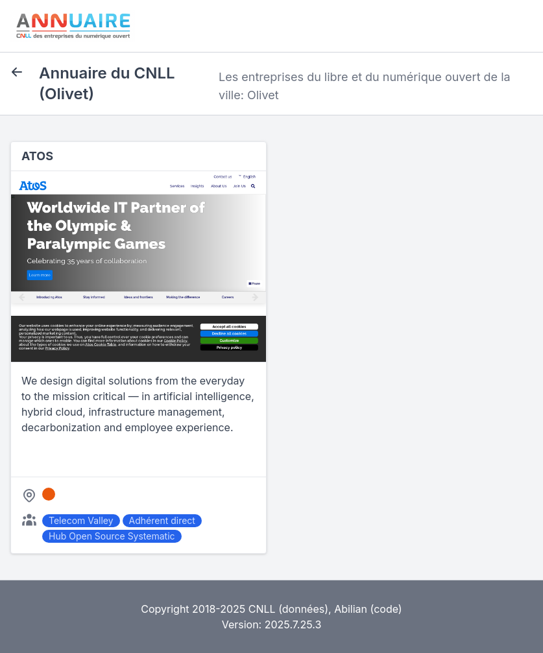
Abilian (350, 608)
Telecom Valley (81, 520)
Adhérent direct (162, 520)
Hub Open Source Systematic (112, 535)
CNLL (262, 608)
